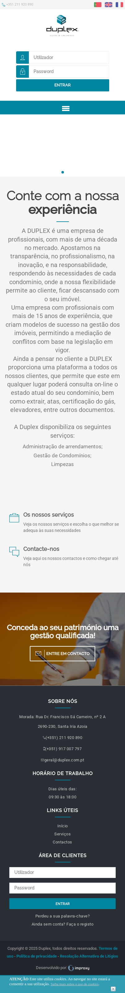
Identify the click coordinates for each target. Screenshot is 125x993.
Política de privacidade (36, 956)
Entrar (62, 85)
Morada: (27, 716)
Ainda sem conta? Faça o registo (63, 924)
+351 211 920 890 (17, 5)
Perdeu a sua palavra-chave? (62, 916)
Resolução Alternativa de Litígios (89, 956)
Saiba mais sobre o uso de (74, 984)
